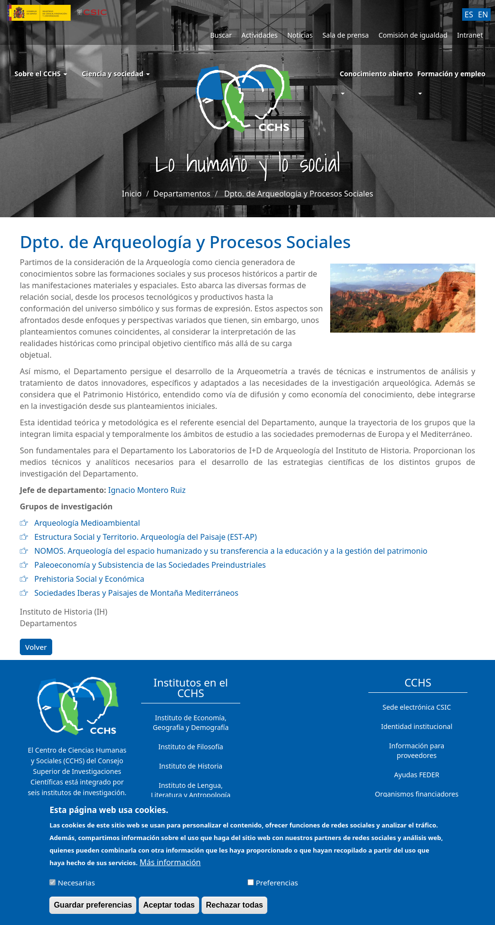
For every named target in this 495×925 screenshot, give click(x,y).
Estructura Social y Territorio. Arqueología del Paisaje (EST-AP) (145, 537)
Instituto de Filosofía (190, 746)
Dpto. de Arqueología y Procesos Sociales (298, 193)
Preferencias (277, 885)
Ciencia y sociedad (116, 73)
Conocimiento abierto (376, 73)
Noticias (300, 35)
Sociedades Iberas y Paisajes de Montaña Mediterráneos (136, 593)
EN (483, 14)
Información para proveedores (416, 750)
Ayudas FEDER (416, 774)
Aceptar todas (169, 907)
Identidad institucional (416, 726)
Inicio (132, 193)
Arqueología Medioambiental (87, 523)
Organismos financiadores (417, 794)
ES (469, 14)
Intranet (470, 35)
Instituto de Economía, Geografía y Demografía (191, 722)
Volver (36, 647)
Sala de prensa (345, 35)
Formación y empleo (451, 73)
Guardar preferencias (93, 907)
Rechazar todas (234, 907)
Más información (170, 864)
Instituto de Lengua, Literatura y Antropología (191, 790)
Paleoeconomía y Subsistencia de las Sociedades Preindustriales (150, 565)
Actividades (259, 35)
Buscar (221, 35)
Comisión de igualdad (413, 35)
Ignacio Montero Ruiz (147, 490)
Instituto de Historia (190, 766)
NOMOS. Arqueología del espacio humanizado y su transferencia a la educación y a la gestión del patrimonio (230, 551)
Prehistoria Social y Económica (89, 579)
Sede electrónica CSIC (416, 707)
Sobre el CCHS (41, 73)
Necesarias (76, 885)
